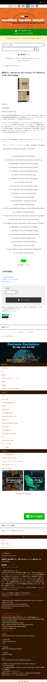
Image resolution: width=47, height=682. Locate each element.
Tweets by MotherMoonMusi (23, 493)
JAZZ (3, 395)
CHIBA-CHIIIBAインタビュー (9, 464)
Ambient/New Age (6, 430)
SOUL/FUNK (15, 65)
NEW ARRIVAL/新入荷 (13, 38)
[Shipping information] (8, 630)
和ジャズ (39, 58)
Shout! (6, 111)
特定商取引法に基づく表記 (9, 311)
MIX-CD (27, 265)
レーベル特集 (5, 447)
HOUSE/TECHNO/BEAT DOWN (10, 423)
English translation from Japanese (11, 615)
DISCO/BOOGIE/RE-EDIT (8, 402)
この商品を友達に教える (8, 277)
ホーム (3, 65)
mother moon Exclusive (23, 60)
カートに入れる (23, 300)
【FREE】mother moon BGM (9, 458)
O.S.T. (3, 437)
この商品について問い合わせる (10, 279)
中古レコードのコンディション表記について (13, 461)
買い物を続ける (6, 281)
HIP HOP (4, 406)
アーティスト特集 (6, 444)
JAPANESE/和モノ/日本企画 (13, 58)
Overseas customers (7, 468)
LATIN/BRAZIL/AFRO (7, 413)
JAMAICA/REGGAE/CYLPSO (9, 416)
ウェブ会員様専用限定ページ (9, 454)
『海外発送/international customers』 (12, 613)
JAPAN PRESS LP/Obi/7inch (28, 58)
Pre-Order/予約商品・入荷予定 (31, 38)
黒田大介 (27, 119)
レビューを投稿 (29, 332)
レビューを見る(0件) (18, 332)
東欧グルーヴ (5, 419)
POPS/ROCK (5, 426)
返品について (5, 307)
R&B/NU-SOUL (5, 409)
